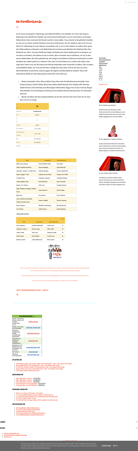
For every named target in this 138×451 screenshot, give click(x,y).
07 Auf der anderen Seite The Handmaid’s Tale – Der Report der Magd (40, 367)
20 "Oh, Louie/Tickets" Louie (26, 398)
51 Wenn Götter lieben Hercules (108, 173)
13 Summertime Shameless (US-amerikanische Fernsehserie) (37, 396)
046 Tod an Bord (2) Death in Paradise (29, 393)
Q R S (100, 78)
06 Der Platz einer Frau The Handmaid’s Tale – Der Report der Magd (39, 369)
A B (100, 67)
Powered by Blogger (69, 440)
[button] (17, 27)
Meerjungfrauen (105, 60)
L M (100, 74)
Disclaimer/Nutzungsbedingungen (15, 435)
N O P (101, 76)
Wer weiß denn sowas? (24, 378)
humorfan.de (33, 341)
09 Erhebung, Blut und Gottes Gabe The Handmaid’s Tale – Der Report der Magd (44, 363)
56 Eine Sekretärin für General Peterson (110, 139)
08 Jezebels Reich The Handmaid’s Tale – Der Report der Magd (38, 365)
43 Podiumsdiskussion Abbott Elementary (30, 413)
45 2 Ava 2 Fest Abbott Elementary (28, 410)
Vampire (102, 62)
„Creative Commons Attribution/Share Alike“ (52, 280)
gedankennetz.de (33, 333)
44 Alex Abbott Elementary (25, 411)
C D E (100, 69)
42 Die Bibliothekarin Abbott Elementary (30, 415)
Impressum (8, 437)
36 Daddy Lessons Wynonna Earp (27, 370)
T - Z (100, 80)
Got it (115, 446)
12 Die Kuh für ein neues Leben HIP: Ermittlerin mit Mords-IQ (37, 400)
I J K (100, 72)
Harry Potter (103, 63)
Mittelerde (102, 65)
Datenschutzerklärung (11, 433)
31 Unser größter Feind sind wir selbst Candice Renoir (34, 395)
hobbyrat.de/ (33, 322)
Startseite (102, 58)
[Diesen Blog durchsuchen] (126, 2)
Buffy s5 (45, 290)
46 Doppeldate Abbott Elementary (28, 408)
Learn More (106, 446)
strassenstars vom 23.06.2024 (26, 383)
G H (100, 71)
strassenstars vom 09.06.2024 (26, 385)
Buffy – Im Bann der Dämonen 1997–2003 (29, 290)
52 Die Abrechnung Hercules (107, 105)
